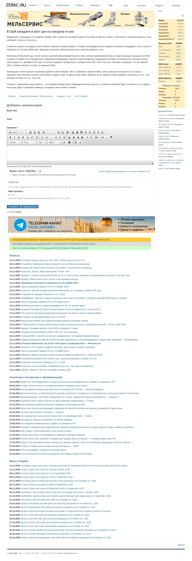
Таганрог (162, 53)
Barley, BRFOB (164, 74)
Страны (82, 5)
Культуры (99, 5)
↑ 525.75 (180, 36)
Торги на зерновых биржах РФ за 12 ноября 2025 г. (45, 351)
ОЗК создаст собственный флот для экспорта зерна (46, 431)
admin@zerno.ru (71, 553)
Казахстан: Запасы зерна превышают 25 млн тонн (45, 271)
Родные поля (163, 136)
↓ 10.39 (179, 30)
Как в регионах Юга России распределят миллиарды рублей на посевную (56, 454)
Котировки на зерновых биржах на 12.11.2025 (43, 317)
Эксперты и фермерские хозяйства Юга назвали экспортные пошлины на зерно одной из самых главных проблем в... (78, 427)
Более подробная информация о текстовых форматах (123, 171)
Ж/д (110, 5)
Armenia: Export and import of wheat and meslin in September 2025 (52, 488)
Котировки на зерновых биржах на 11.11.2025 (43, 362)
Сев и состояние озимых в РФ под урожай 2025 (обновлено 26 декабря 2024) (48, 248)
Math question (16, 191)
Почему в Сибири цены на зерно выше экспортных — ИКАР (50, 446)
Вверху (181, 545)
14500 (178, 46)
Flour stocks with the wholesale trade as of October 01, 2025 (49, 500)
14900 (178, 53)
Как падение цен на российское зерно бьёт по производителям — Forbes (56, 416)
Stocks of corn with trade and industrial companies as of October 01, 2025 (55, 526)
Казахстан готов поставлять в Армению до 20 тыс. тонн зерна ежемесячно (57, 366)
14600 (178, 50)
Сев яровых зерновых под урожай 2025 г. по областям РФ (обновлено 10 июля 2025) (52, 244)
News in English (18, 461)
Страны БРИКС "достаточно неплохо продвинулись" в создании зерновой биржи (60, 336)
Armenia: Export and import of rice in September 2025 (45, 473)
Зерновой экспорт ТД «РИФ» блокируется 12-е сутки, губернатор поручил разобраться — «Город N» (69, 397)
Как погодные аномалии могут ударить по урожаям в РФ (48, 423)
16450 (178, 60)
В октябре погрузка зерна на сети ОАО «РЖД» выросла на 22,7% (52, 260)
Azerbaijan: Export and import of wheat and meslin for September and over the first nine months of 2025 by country (73, 465)
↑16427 (178, 81)
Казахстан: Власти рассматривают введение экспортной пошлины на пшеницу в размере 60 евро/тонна (71, 408)
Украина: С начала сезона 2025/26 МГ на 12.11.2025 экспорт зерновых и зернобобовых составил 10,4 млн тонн (75, 275)
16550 (178, 56)
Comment (12, 127)
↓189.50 (180, 39)
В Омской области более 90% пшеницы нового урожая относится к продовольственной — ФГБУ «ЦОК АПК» (73, 324)
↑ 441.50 (180, 23)
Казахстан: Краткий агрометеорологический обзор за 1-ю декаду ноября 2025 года (61, 290)
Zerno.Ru (13, 553)
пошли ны (162, 115)
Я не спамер (15, 212)
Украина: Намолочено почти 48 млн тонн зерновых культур (49, 279)
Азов (160, 46)
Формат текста (17, 171)
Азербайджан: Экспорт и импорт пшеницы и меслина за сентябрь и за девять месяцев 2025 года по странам (74, 298)
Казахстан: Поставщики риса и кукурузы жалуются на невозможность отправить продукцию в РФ (68, 382)
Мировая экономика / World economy (36, 96)
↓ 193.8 (178, 74)
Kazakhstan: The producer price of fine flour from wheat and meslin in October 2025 (60, 492)
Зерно (160, 168)
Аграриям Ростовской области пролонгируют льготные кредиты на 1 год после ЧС (61, 309)
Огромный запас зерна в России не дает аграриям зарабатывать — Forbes (57, 401)
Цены (49, 5)
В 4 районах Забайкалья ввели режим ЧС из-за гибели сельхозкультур (55, 264)
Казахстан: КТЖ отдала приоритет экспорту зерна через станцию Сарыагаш (58, 347)
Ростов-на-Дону (165, 50)
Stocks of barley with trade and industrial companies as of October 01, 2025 (56, 522)
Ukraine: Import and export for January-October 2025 (45, 469)
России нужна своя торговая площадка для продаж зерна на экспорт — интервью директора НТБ (68, 438)
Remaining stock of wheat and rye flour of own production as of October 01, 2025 (58, 481)
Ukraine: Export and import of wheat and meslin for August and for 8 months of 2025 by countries (66, 511)
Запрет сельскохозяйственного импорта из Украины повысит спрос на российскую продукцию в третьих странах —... (77, 442)
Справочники (65, 5)
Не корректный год (165, 124)
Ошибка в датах (164, 130)
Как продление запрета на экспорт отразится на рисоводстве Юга (53, 404)
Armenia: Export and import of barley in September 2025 (46, 484)
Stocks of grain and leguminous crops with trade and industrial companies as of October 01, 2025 (66, 537)
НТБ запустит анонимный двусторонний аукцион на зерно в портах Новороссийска (61, 313)
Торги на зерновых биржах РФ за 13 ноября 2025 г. (45, 302)
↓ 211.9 (178, 70)
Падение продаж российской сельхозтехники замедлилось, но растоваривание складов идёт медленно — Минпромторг (79, 339)
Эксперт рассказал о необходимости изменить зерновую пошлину (53, 435)
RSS (126, 5)
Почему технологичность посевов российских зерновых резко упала (54, 385)
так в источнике (164, 142)
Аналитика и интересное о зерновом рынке (35, 377)
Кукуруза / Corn (63, 96)
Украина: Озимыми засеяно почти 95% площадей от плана (49, 328)
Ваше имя (12, 110)
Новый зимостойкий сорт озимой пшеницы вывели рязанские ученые (54, 321)
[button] (13, 132)
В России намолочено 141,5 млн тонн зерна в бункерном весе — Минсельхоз (61, 343)
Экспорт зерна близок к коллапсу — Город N (42, 412)
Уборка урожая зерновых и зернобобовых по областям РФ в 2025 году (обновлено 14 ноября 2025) (59, 239)
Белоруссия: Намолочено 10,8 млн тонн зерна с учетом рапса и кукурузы (56, 268)
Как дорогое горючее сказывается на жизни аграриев (46, 419)
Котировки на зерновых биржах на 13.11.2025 (43, 294)
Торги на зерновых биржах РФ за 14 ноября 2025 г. (45, 286)
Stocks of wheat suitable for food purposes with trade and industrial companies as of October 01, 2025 (68, 530)
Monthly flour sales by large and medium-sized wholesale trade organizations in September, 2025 (66, 496)
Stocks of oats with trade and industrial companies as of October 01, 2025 (55, 515)
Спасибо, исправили (166, 118)
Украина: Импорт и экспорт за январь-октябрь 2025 (46, 370)
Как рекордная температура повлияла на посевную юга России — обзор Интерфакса (62, 389)
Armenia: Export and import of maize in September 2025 (46, 477)
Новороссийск (164, 56)
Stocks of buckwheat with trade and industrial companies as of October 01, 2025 (58, 507)
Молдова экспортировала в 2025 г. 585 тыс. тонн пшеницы (49, 332)
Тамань (161, 60)
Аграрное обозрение (27, 40)
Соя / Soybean (81, 96)
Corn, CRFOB (164, 70)
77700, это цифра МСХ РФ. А (169, 154)
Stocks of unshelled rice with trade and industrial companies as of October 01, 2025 (59, 503)
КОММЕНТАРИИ (165, 111)
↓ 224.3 (178, 67)
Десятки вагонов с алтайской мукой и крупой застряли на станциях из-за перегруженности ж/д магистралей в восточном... (80, 393)
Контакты (141, 5)
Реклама (176, 5)
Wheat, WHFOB (165, 67)
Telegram (159, 5)
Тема (9, 119)
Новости (36, 5)
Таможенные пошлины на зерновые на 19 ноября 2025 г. (50, 283)
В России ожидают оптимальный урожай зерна (43, 450)
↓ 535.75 (180, 33)
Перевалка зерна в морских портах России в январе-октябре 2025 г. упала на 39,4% (62, 355)
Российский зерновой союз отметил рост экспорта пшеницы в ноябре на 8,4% (59, 358)
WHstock (162, 81)
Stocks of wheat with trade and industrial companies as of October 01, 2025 (56, 534)
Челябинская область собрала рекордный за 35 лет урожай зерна (53, 305)
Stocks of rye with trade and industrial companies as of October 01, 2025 (54, 518)
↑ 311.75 (180, 26)
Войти (160, 11)
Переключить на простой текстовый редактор (29, 166)
